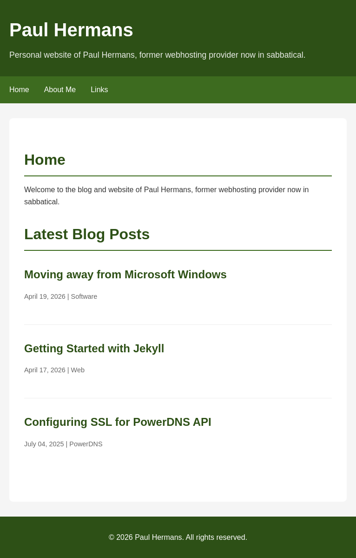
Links (99, 90)
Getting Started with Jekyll (94, 348)
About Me (60, 90)
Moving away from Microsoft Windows (125, 274)
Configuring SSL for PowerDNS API (117, 422)
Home (19, 90)
